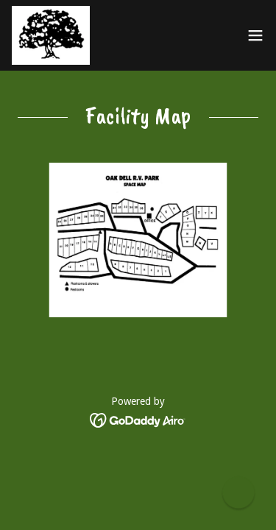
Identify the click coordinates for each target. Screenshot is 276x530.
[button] (255, 35)
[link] (51, 35)
